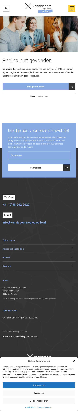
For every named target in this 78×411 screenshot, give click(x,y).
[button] (73, 361)
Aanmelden (36, 168)
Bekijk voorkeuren (39, 401)
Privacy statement (44, 407)
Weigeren (39, 393)
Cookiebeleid (30, 407)
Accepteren (39, 385)
